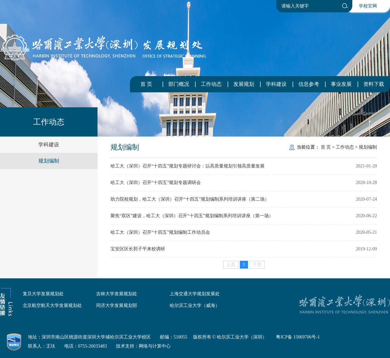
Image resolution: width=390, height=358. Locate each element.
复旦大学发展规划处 (43, 293)
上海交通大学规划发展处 (195, 293)
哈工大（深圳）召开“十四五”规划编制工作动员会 (160, 232)
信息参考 (308, 84)
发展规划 (243, 84)
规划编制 (48, 161)
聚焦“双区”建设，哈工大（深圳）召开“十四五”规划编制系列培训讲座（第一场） (191, 215)
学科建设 (276, 84)
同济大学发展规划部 (116, 305)
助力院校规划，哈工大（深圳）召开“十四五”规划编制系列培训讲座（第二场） (189, 199)
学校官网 (368, 6)
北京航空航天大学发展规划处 (52, 305)
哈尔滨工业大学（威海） (195, 305)
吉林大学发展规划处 (116, 293)
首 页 (146, 84)
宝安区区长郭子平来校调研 (137, 248)
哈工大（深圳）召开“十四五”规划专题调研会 (155, 182)
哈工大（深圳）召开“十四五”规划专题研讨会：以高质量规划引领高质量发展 (187, 166)
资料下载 (373, 84)
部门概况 (178, 84)
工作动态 (211, 84)
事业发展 (341, 84)
